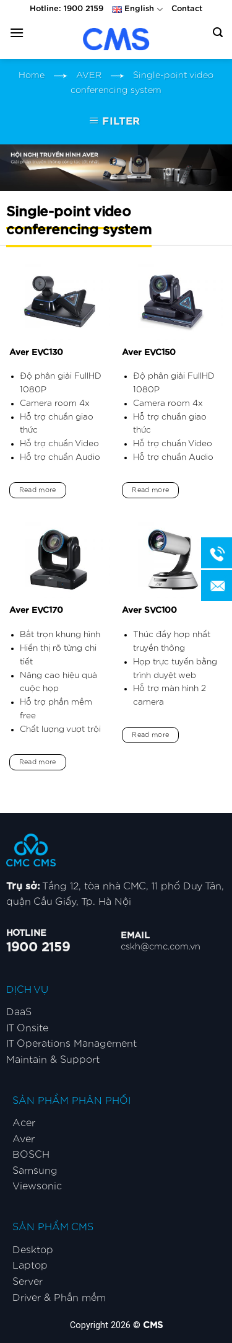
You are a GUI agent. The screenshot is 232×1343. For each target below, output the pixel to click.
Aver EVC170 (36, 610)
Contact (186, 9)
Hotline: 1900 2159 (66, 9)
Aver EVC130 (36, 352)
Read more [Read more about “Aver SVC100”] (150, 734)
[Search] (218, 32)
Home (32, 75)
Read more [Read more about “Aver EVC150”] (150, 490)
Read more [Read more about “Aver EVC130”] (37, 490)
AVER (88, 75)
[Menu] (16, 32)
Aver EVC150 (149, 352)
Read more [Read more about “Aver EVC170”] (37, 762)
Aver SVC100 (149, 610)
